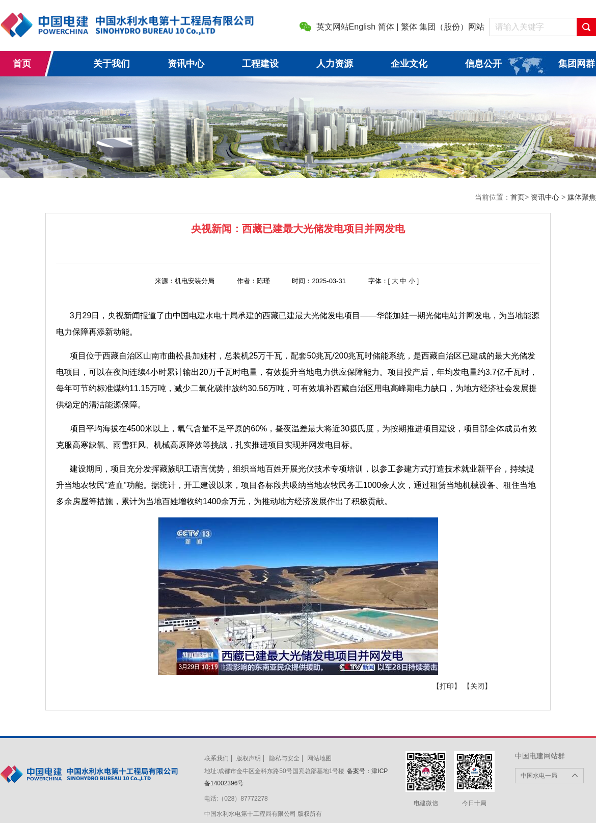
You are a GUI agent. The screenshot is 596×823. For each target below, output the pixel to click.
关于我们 (111, 64)
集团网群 (576, 64)
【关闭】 (477, 686)
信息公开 (483, 64)
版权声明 (248, 758)
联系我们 (216, 758)
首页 (22, 64)
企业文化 (409, 64)
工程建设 (260, 64)
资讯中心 (186, 64)
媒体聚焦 (581, 197)
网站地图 (319, 758)
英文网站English (345, 26)
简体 (386, 26)
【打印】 (446, 686)
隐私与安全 (284, 758)
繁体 (409, 26)
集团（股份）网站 (451, 26)
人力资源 (334, 64)
